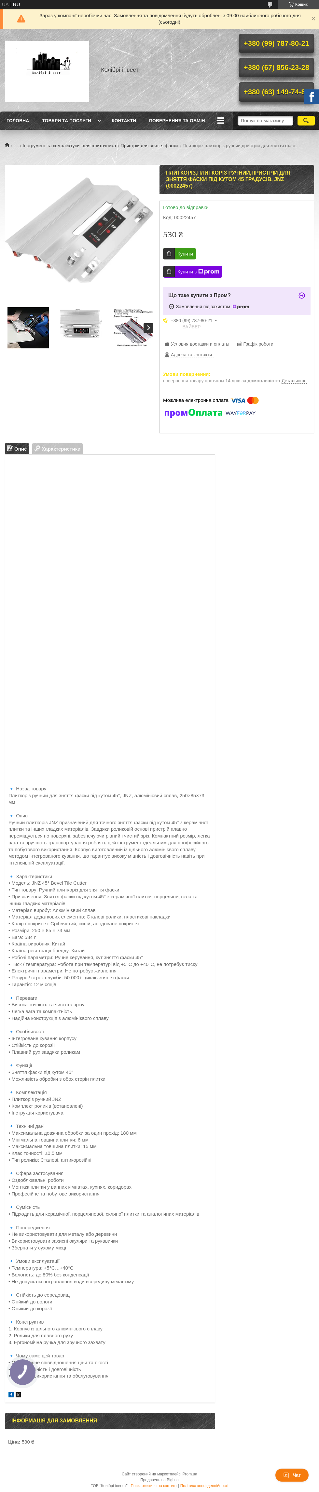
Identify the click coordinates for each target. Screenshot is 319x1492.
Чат (292, 1475)
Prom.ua (190, 1474)
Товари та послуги (66, 120)
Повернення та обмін (177, 120)
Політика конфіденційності (204, 1486)
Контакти (124, 120)
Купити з (198, 272)
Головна (18, 120)
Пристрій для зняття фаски (149, 145)
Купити (185, 254)
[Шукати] (306, 120)
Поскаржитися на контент (154, 1486)
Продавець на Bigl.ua (159, 1480)
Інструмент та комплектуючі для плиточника (69, 145)
